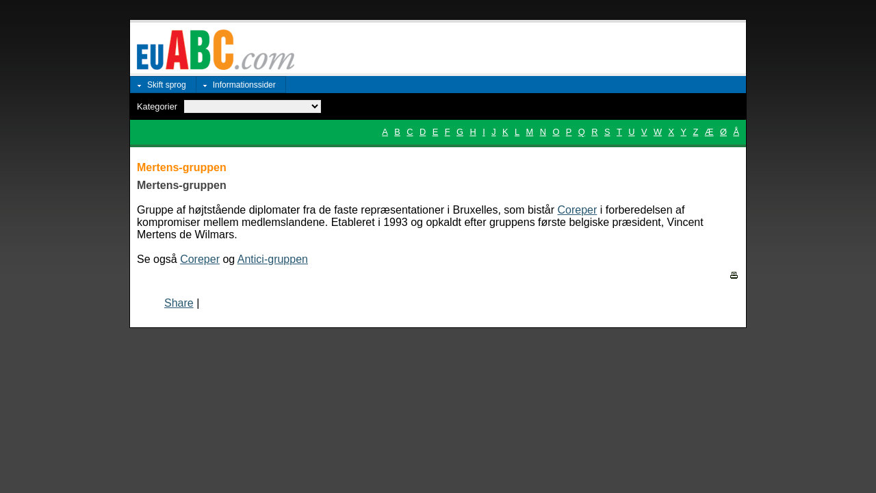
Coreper (577, 210)
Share (179, 303)
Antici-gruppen (272, 259)
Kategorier (157, 106)
